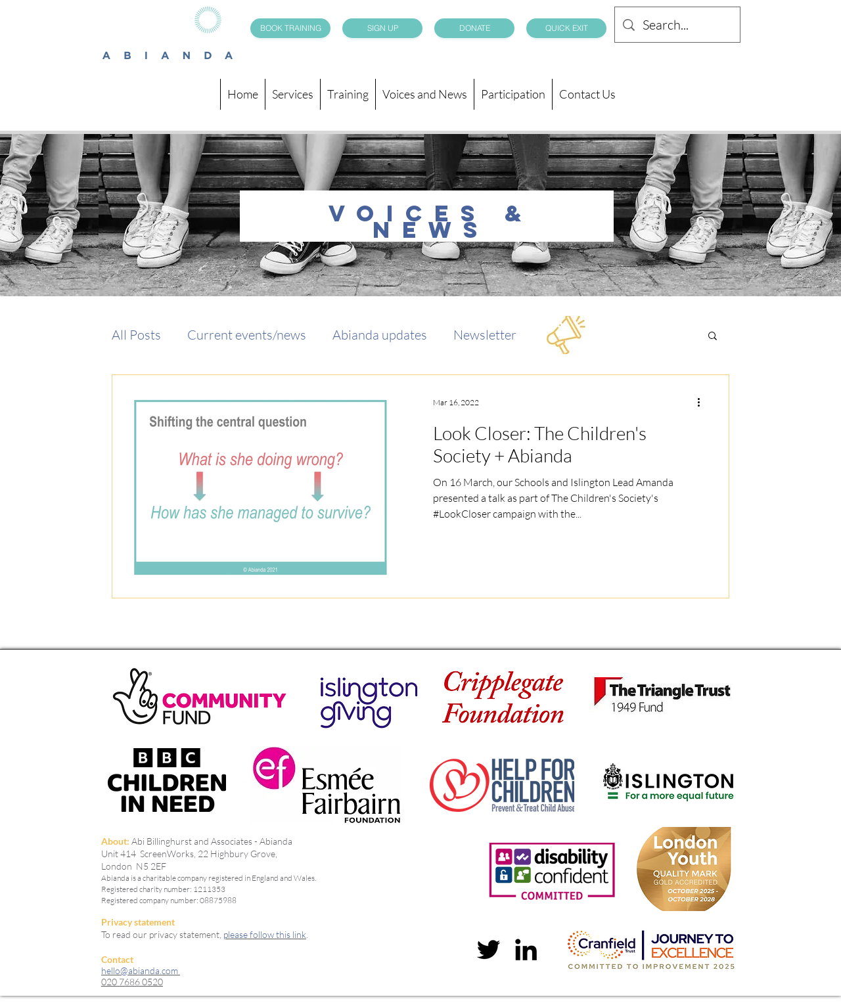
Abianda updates (379, 334)
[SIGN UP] (382, 28)
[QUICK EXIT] (566, 28)
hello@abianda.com (140, 970)
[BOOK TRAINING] (290, 28)
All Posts (136, 334)
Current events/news (246, 334)
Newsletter (484, 334)
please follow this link (264, 934)
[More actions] (703, 402)
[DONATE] (474, 28)
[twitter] (488, 949)
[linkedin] (526, 949)
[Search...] (677, 24)
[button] (712, 337)
